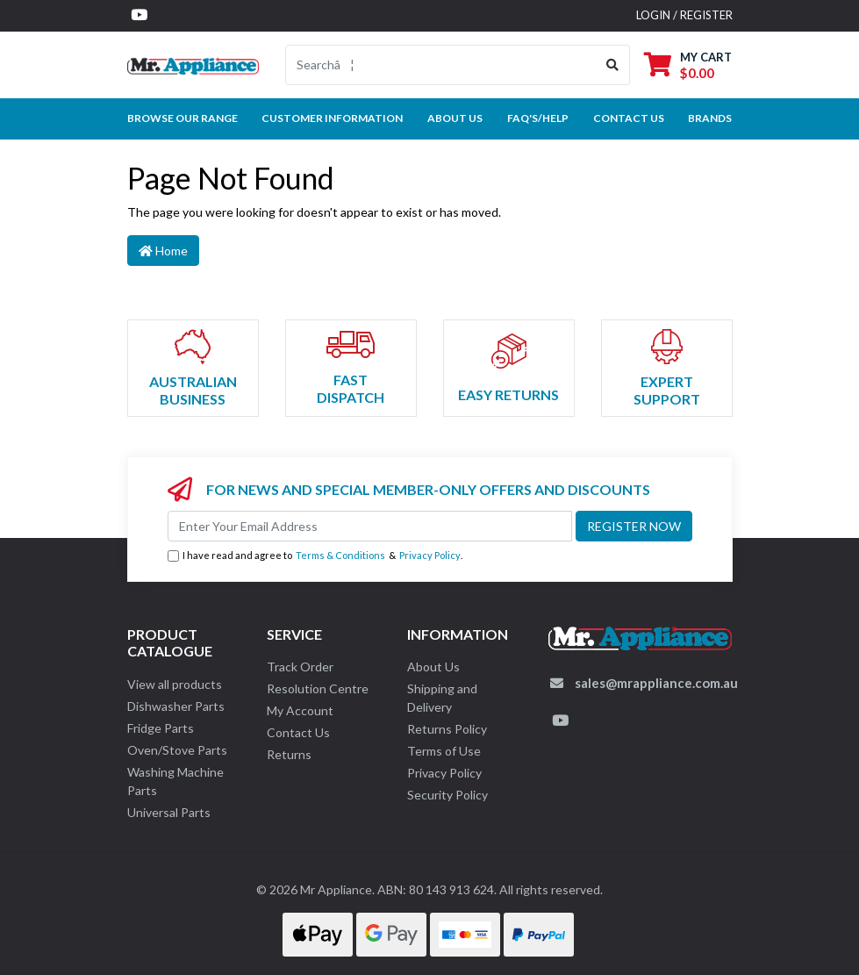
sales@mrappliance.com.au (656, 683)
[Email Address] (370, 526)
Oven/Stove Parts (177, 749)
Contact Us (298, 732)
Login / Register (684, 15)
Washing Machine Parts (175, 781)
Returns (289, 754)
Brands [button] (710, 118)
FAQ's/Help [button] (538, 118)
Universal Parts (169, 812)
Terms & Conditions (340, 555)
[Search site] (613, 65)
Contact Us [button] (628, 118)
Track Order (300, 666)
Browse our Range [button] (182, 118)
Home (163, 250)
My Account (300, 710)
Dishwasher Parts (176, 706)
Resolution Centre (318, 688)
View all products (174, 684)
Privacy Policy (430, 555)
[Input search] (441, 65)
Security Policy (447, 794)
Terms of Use (444, 750)
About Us (455, 118)
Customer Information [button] (332, 118)
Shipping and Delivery (442, 697)
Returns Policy (447, 728)
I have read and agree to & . (315, 555)
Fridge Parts (160, 727)
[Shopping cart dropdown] (688, 64)
